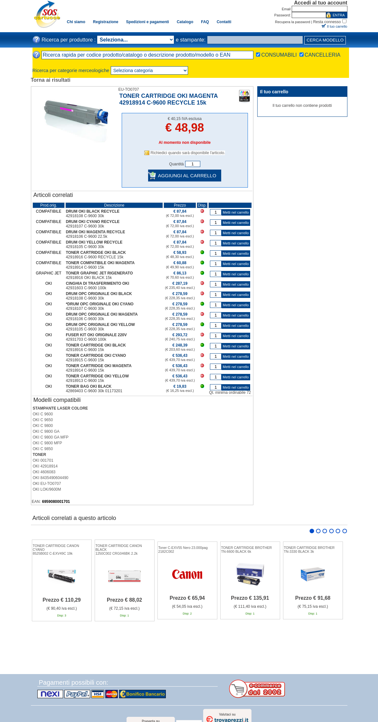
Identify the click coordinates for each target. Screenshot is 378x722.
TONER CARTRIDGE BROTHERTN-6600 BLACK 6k (246, 549)
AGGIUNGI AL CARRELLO (187, 175)
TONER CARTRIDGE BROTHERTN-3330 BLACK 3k (309, 549)
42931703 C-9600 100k (86, 339)
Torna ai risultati (51, 80)
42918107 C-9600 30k (85, 226)
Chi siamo (76, 22)
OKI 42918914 (45, 466)
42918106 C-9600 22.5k (86, 236)
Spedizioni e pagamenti (147, 22)
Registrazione (105, 22)
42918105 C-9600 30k (85, 247)
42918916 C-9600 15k (85, 349)
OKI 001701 (43, 460)
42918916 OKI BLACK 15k (89, 277)
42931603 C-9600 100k (86, 288)
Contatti (224, 22)
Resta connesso (327, 22)
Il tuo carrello (337, 26)
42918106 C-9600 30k (85, 319)
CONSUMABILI (279, 55)
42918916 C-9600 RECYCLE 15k (94, 257)
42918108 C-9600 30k (85, 216)
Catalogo (185, 22)
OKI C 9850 (43, 449)
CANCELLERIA (322, 55)
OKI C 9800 (43, 425)
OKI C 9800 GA (46, 431)
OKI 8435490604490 (51, 478)
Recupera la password (292, 22)
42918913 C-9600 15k (85, 380)
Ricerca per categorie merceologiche (71, 70)
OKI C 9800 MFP (47, 443)
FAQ (205, 22)
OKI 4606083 (44, 472)
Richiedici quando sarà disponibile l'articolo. (188, 153)
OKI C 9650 (43, 420)
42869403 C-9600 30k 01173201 (94, 391)
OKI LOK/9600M (47, 489)
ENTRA (339, 15)
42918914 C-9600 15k (85, 267)
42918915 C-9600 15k (85, 360)
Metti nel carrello (236, 212)
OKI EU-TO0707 (47, 483)
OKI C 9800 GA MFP (51, 437)
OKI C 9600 (43, 414)
